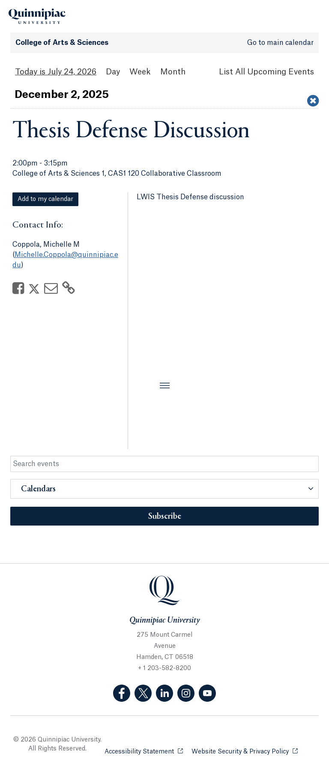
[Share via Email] (51, 290)
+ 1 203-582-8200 (164, 668)
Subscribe (164, 516)
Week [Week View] (140, 72)
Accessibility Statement (144, 751)
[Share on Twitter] (34, 290)
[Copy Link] (68, 290)
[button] (164, 489)
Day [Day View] (113, 72)
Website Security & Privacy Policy (244, 751)
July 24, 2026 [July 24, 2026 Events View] (72, 72)
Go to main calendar (280, 42)
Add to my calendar (45, 199)
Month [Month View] (172, 72)
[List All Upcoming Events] (266, 72)
